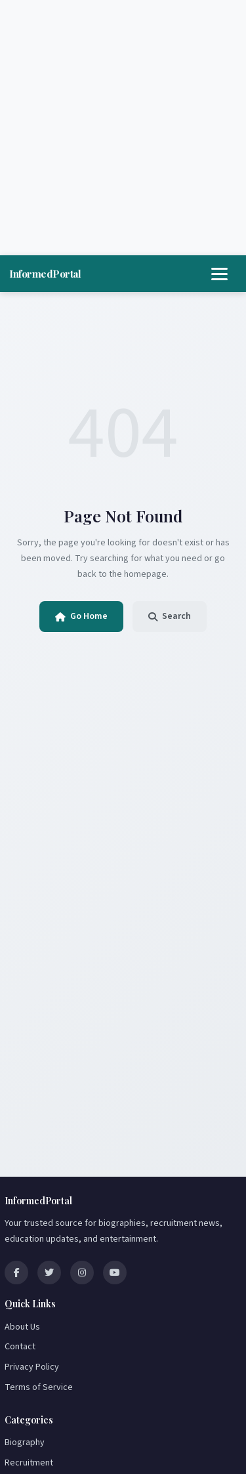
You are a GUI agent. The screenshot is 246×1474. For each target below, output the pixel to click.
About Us (22, 1327)
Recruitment (29, 1462)
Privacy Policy (32, 1367)
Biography (25, 1442)
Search (169, 616)
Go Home (81, 616)
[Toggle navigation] (219, 274)
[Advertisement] (123, 128)
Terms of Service (39, 1387)
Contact (20, 1346)
